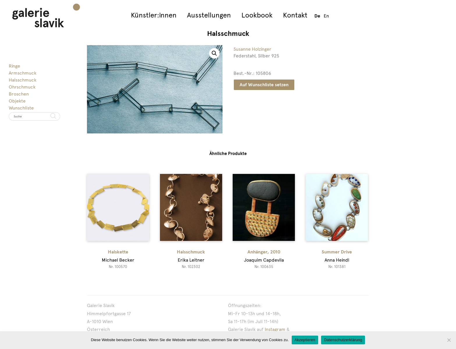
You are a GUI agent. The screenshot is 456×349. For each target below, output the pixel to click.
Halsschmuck (22, 80)
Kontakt (295, 15)
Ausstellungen (209, 15)
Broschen (19, 94)
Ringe (14, 66)
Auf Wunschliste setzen (264, 84)
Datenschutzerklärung (343, 340)
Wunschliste (21, 108)
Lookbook (256, 15)
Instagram (275, 329)
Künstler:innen (154, 15)
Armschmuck (22, 73)
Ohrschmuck (22, 87)
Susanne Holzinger (252, 49)
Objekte (17, 101)
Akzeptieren (305, 340)
